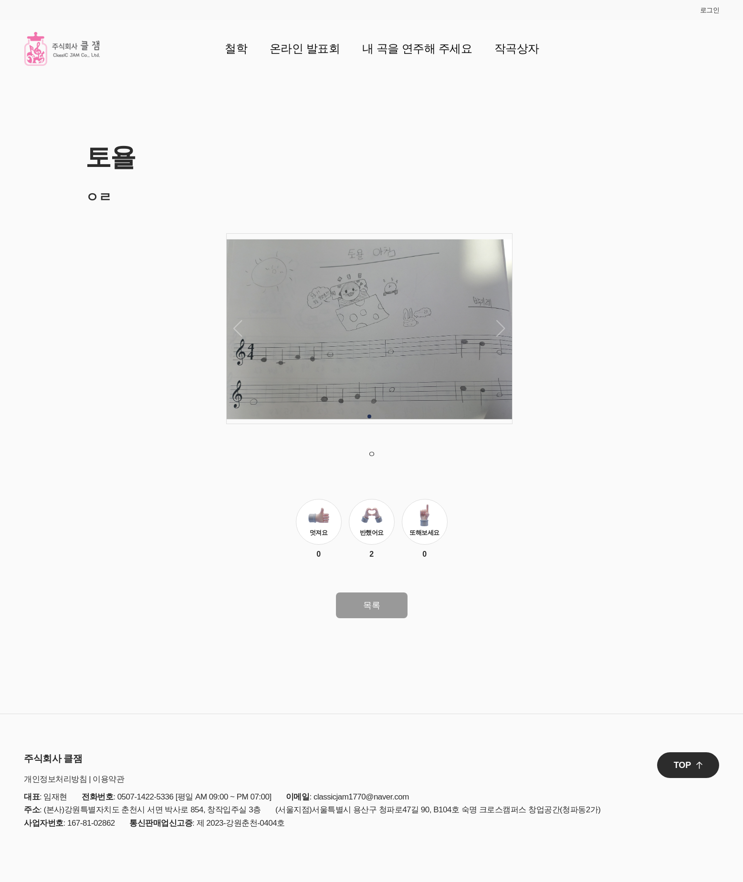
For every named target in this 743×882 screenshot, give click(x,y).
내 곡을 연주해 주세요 (417, 48)
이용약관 (108, 779)
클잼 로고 (62, 49)
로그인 (710, 10)
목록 (371, 605)
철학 (236, 48)
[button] (369, 416)
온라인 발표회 (305, 48)
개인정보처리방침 (55, 779)
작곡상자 (516, 48)
